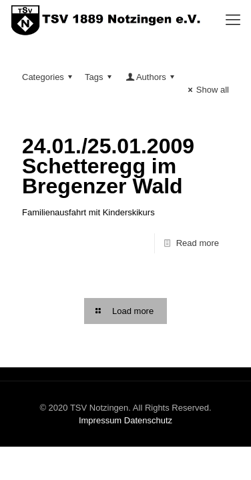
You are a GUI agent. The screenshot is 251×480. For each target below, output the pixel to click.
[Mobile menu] (233, 20)
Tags (100, 77)
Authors (151, 77)
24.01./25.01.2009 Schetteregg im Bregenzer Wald (108, 166)
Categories (49, 77)
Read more (197, 243)
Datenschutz (148, 420)
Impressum (100, 420)
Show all (206, 90)
